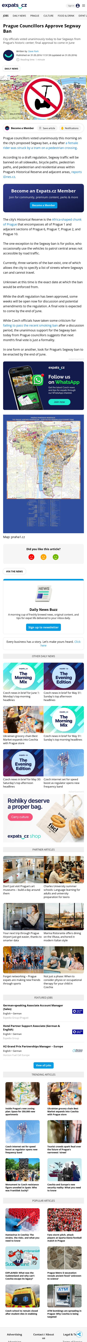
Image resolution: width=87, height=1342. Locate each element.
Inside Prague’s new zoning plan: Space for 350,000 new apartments (20, 1111)
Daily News (19, 15)
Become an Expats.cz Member (43, 191)
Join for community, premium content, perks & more (43, 197)
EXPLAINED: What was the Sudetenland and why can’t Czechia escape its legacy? (19, 1275)
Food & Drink (66, 15)
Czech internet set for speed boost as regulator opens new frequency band (61, 782)
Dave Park (33, 51)
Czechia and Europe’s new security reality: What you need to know (64, 1187)
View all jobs (43, 1065)
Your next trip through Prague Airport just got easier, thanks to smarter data (22, 936)
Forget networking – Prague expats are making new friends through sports (21, 979)
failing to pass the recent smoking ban (30, 325)
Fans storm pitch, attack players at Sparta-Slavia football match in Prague (64, 1237)
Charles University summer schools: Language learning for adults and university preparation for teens (62, 891)
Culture (48, 15)
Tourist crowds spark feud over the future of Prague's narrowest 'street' (64, 1149)
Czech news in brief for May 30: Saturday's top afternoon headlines (22, 782)
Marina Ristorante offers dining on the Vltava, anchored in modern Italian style (62, 936)
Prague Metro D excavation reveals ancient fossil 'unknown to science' (64, 1275)
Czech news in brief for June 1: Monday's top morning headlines (21, 696)
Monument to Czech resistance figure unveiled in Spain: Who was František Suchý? (22, 1187)
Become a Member (43, 205)
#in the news (14, 571)
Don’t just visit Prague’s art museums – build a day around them (21, 889)
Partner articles (43, 849)
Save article (47, 128)
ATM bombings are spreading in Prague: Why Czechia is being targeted (64, 1313)
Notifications (69, 128)
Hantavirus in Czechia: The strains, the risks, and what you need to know (22, 1237)
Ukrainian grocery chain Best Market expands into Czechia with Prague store (20, 739)
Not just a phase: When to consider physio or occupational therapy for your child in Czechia (63, 981)
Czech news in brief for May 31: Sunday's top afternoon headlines (62, 696)
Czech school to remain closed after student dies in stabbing (21, 1312)
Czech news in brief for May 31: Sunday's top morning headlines (63, 737)
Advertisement (76, 359)
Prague (34, 15)
